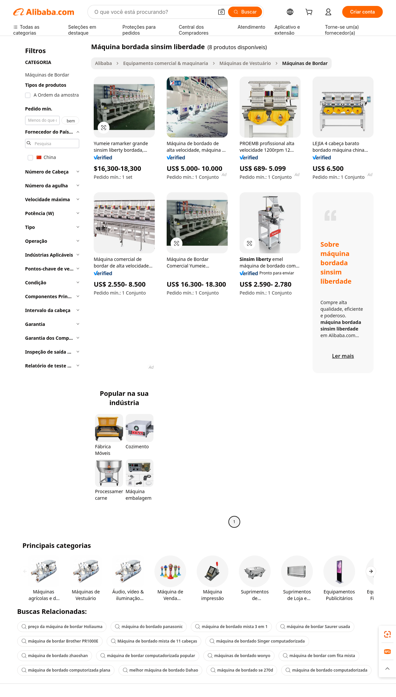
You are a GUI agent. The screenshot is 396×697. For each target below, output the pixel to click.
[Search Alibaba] (153, 12)
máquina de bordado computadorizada (326, 670)
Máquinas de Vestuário (245, 63)
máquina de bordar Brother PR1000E (59, 641)
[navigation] (50, 285)
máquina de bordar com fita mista (319, 655)
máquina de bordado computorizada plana (65, 670)
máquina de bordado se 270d (242, 670)
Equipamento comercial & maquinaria (165, 63)
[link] (387, 634)
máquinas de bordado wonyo (239, 655)
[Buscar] (245, 12)
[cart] (310, 13)
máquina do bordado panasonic (148, 626)
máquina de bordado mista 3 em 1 (231, 626)
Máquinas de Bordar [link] (305, 63)
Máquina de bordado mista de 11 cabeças (154, 641)
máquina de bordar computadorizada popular (147, 655)
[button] (221, 12)
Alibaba (103, 63)
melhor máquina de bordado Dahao (160, 670)
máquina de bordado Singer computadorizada (257, 641)
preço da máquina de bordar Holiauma (61, 626)
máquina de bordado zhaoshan (54, 655)
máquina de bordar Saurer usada (315, 626)
